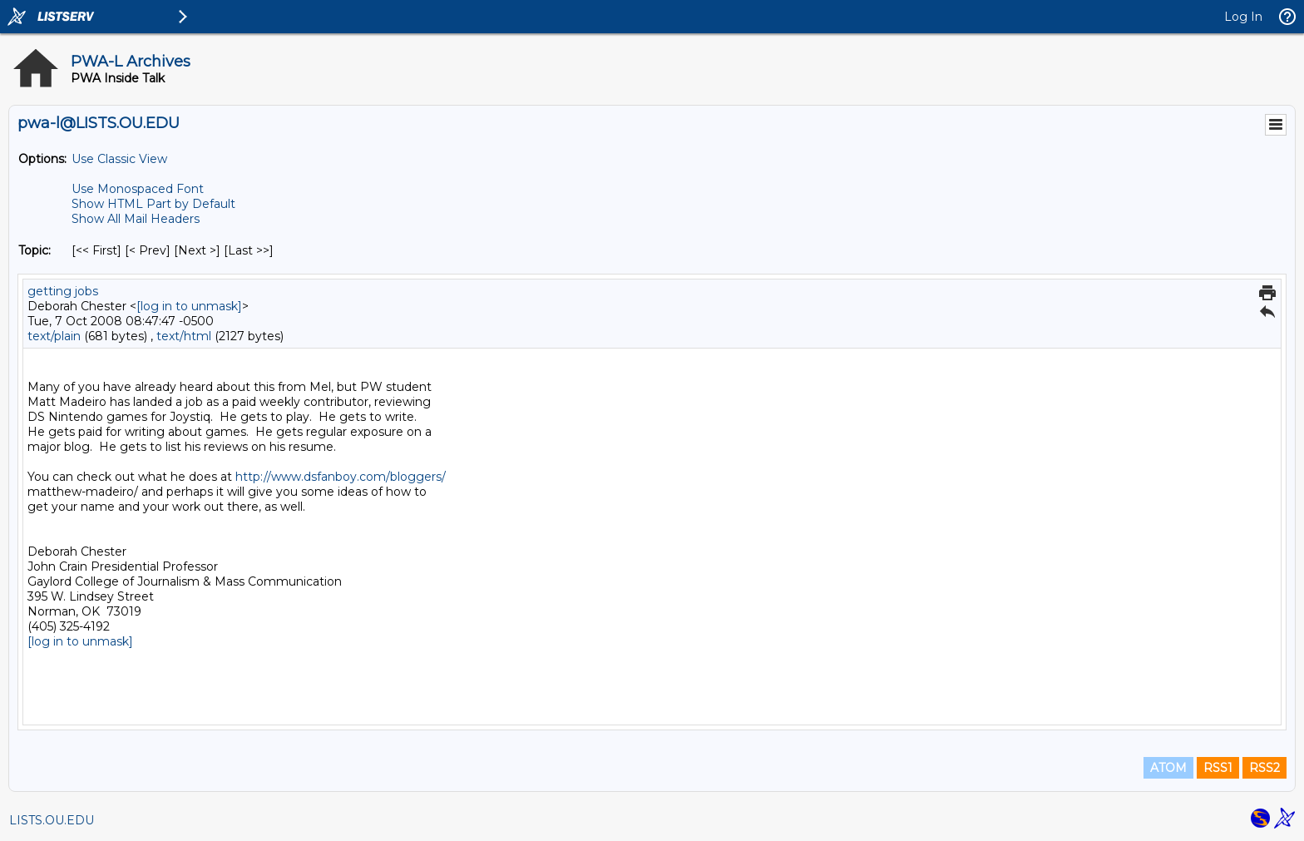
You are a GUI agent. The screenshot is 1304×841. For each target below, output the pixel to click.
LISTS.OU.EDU (51, 820)
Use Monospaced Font (138, 188)
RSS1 (1217, 767)
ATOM (1168, 767)
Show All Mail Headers (136, 218)
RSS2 (1264, 767)
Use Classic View (119, 158)
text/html (183, 336)
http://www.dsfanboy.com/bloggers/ (340, 476)
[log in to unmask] (189, 306)
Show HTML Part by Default (153, 203)
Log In (1243, 16)
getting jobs (62, 291)
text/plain (54, 336)
